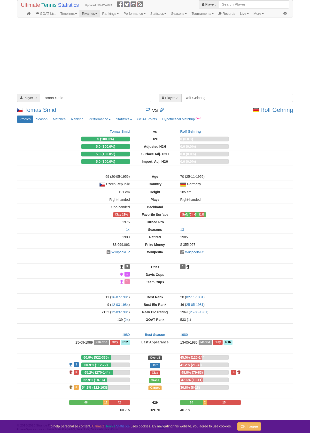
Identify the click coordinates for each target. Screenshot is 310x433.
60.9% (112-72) (96, 365)
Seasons (179, 13)
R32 (125, 342)
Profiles (25, 119)
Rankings (110, 13)
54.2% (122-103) (94, 387)
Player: (209, 4)
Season (41, 119)
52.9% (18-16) (94, 380)
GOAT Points (147, 119)
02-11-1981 (194, 297)
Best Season (155, 335)
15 (223, 402)
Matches (59, 119)
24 (127, 320)
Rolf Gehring (276, 110)
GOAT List (45, 13)
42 (119, 402)
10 (191, 402)
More (259, 13)
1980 (126, 335)
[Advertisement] (155, 56)
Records (226, 13)
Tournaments (203, 13)
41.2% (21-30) (191, 365)
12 (105, 402)
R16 (228, 342)
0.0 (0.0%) (188, 146)
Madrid (205, 342)
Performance (134, 13)
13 (182, 230)
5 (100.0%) (105, 139)
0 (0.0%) (186, 139)
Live (244, 13)
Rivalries (89, 13)
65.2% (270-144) (97, 372)
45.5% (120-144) (192, 357)
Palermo (101, 342)
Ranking (77, 119)
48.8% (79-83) (192, 372)
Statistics (158, 13)
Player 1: (28, 98)
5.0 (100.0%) (105, 146)
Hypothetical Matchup (181, 119)
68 (86, 402)
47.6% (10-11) (192, 380)
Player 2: (170, 98)
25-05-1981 (194, 305)
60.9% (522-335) (95, 357)
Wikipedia (118, 252)
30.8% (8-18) (190, 387)
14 (128, 230)
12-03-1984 (120, 305)
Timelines (68, 13)
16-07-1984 (120, 297)
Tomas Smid (40, 110)
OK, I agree (249, 426)
